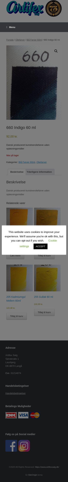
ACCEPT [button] (40, 246)
